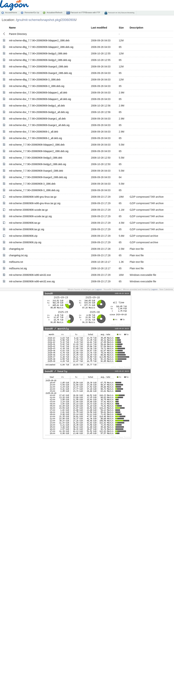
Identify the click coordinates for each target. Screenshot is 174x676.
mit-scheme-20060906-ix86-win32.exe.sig (32, 281)
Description (136, 27)
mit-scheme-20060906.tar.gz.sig (26, 229)
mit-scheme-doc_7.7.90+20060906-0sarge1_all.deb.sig (39, 125)
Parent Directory (18, 34)
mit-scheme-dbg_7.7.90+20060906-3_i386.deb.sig (36, 86)
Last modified (99, 27)
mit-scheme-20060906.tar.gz (24, 222)
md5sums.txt (16, 261)
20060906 (68, 20)
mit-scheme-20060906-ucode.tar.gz (28, 209)
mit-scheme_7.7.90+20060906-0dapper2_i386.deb (37, 144)
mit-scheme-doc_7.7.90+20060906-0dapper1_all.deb (38, 92)
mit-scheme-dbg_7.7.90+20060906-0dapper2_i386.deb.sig (41, 47)
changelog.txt (16, 248)
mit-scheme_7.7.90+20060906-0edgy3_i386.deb (35, 157)
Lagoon (98, 289)
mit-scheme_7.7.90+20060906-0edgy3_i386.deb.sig (37, 164)
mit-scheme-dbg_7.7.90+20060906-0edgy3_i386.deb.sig (40, 60)
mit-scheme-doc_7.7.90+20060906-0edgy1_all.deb (37, 105)
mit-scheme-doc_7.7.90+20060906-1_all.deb (33, 131)
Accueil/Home (11, 12)
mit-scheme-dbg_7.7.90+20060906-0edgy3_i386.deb (38, 53)
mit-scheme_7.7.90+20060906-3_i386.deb (32, 183)
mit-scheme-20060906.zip (23, 235)
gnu (19, 20)
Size (121, 27)
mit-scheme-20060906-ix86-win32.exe (30, 274)
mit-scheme (31, 20)
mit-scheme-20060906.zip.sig (25, 242)
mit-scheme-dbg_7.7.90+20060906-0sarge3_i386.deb (38, 66)
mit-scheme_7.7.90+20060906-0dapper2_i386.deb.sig (38, 151)
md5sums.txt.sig (18, 268)
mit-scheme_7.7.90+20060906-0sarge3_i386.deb (36, 170)
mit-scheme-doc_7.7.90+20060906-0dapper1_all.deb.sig (40, 99)
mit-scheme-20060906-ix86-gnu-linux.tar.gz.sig (34, 203)
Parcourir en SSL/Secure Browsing (121, 13)
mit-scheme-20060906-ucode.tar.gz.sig (30, 216)
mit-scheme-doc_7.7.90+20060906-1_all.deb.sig (35, 138)
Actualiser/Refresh (54, 12)
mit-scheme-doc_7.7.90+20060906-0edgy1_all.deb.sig (39, 112)
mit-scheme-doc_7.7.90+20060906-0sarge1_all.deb (37, 118)
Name (12, 27)
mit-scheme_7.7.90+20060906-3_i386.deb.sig (34, 190)
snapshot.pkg (50, 20)
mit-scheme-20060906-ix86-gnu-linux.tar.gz (32, 196)
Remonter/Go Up (32, 12)
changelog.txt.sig (18, 255)
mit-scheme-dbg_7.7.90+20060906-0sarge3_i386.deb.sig (40, 73)
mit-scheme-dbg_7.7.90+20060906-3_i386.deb (35, 79)
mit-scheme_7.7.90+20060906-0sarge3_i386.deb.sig (38, 177)
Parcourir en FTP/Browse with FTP (85, 12)
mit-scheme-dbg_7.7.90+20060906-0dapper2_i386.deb (39, 40)
